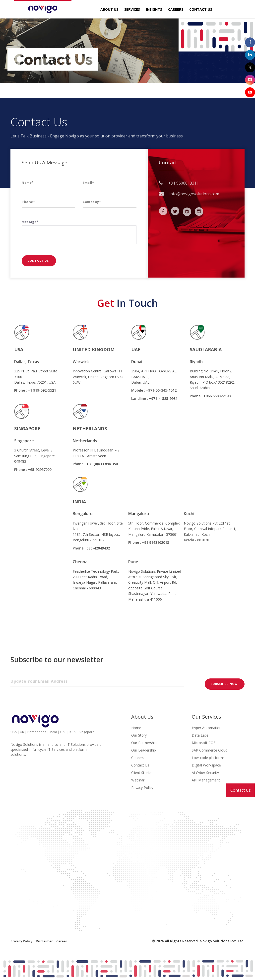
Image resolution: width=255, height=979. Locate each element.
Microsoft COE (203, 742)
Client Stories (141, 772)
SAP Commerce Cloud (209, 750)
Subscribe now (225, 684)
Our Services (206, 716)
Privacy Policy (142, 787)
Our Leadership (143, 750)
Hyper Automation (206, 727)
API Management (206, 780)
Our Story (139, 735)
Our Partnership (144, 742)
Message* (30, 221)
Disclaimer (44, 941)
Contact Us (240, 790)
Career (61, 941)
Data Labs (200, 735)
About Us (109, 9)
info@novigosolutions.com (194, 194)
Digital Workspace (206, 765)
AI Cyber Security (205, 772)
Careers (175, 9)
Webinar (137, 780)
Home (136, 727)
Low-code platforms (208, 757)
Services (132, 9)
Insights (154, 9)
